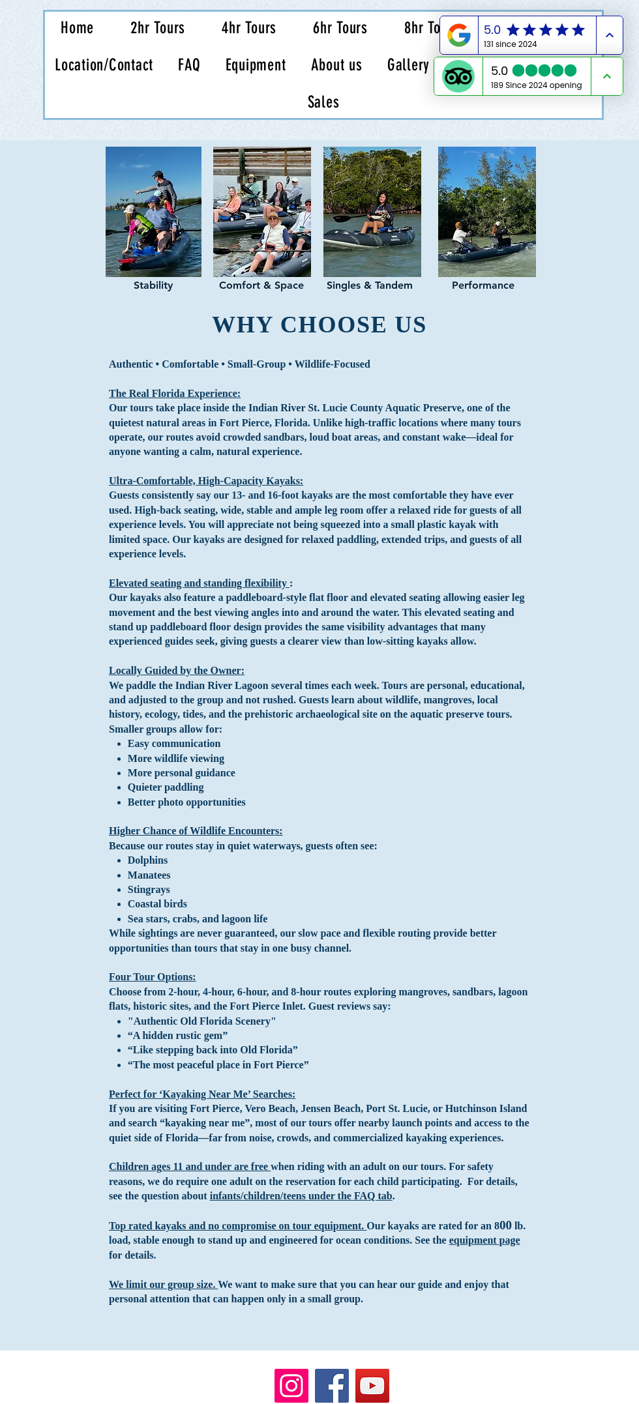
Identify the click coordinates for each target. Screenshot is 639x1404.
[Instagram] (291, 1386)
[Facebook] (332, 1386)
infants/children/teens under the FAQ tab (301, 1195)
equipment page (484, 1240)
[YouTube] (372, 1386)
